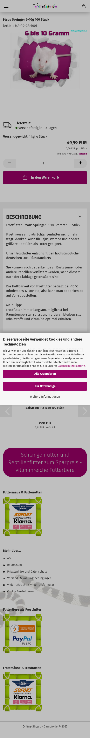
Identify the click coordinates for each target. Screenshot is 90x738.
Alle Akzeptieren (45, 374)
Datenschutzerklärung (71, 365)
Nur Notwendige (45, 386)
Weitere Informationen (45, 396)
